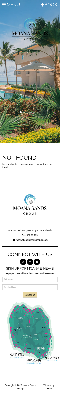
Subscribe (30, 295)
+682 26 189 (31, 235)
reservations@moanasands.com (32, 240)
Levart (49, 388)
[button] (4, 71)
